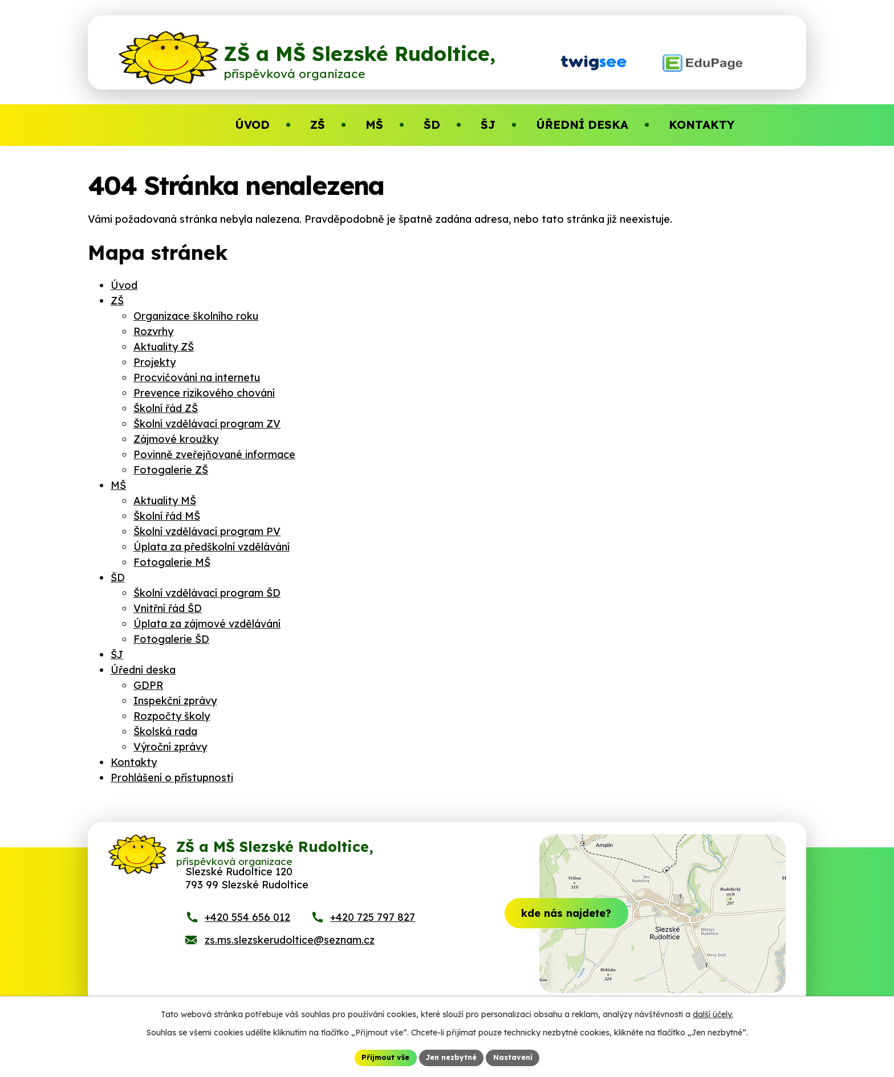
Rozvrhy (153, 331)
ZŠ (117, 300)
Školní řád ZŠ (165, 408)
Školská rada (165, 731)
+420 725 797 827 (372, 934)
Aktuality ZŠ (163, 346)
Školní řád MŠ (166, 516)
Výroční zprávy (170, 746)
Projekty (154, 362)
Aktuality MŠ (164, 500)
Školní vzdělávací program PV (207, 531)
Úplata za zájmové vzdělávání (207, 623)
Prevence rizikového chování (204, 392)
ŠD (118, 577)
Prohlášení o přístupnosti (172, 777)
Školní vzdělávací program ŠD (207, 592)
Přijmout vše (379, 1056)
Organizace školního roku (195, 316)
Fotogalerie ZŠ (170, 469)
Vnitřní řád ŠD (167, 608)
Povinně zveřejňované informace (214, 454)
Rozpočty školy (171, 716)
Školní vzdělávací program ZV (207, 423)
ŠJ (117, 654)
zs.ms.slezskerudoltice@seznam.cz (290, 957)
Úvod (124, 285)
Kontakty (134, 762)
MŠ (118, 485)
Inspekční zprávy (175, 700)
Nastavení (519, 1056)
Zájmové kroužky (175, 439)
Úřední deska (143, 669)
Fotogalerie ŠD (171, 639)
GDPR (148, 685)
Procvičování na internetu (196, 377)
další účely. (713, 1012)
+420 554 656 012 (247, 934)
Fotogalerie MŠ (171, 562)
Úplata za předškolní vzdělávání (211, 546)
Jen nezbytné (451, 1056)
